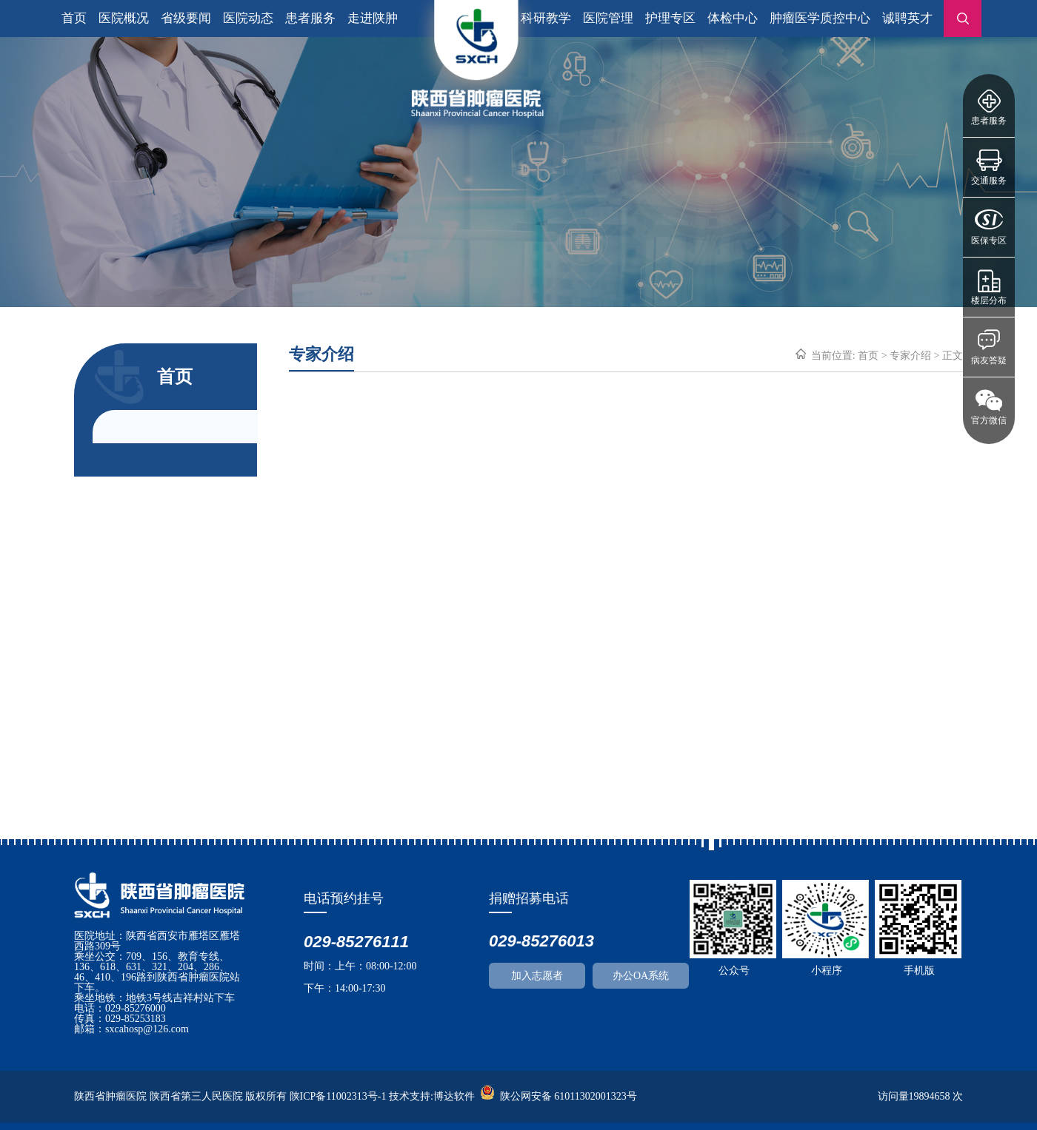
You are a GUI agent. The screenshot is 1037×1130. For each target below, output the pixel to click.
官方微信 (989, 420)
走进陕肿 (372, 18)
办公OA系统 (641, 975)
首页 (74, 18)
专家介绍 (910, 355)
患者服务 (989, 120)
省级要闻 (186, 18)
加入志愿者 (537, 975)
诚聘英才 (907, 18)
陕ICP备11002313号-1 (338, 1096)
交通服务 (989, 180)
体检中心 (732, 18)
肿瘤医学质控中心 (820, 18)
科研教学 (546, 18)
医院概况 (124, 18)
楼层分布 (989, 300)
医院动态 (248, 18)
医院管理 (608, 18)
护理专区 (670, 18)
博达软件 (454, 1096)
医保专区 (989, 240)
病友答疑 (989, 360)
